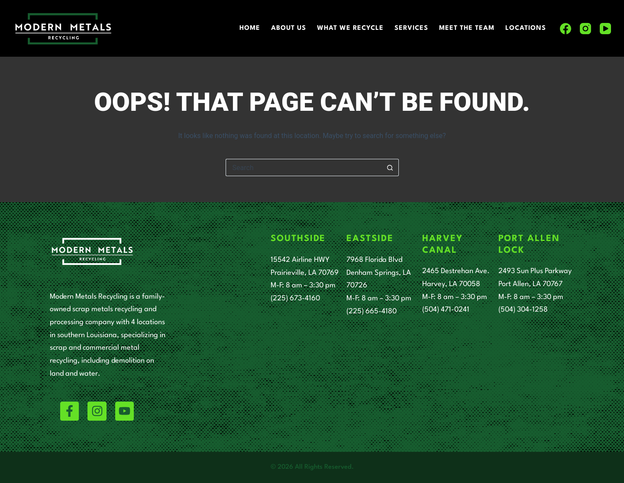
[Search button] (390, 167)
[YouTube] (605, 28)
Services (411, 28)
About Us (288, 28)
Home (249, 28)
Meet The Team (467, 28)
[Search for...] (304, 167)
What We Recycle (350, 28)
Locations (525, 28)
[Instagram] (585, 28)
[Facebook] (565, 28)
